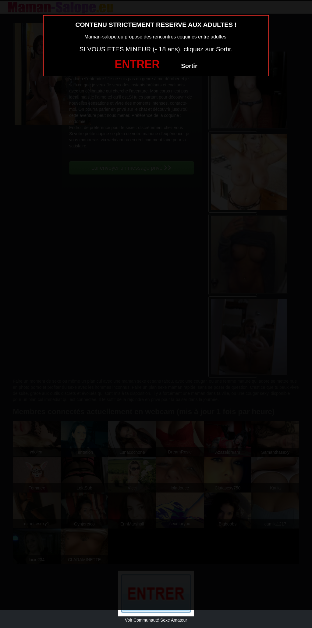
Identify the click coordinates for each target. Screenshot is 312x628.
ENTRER (137, 64)
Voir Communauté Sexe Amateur (156, 620)
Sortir (189, 66)
